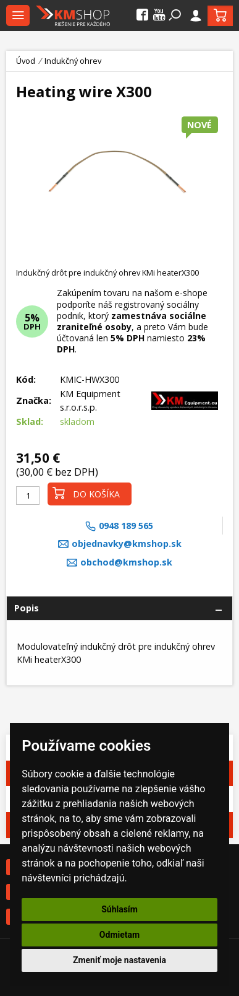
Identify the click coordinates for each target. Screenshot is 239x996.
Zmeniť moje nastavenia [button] (119, 960)
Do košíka (86, 493)
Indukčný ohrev (72, 60)
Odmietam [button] (119, 935)
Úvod (25, 61)
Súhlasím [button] (119, 909)
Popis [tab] (26, 608)
